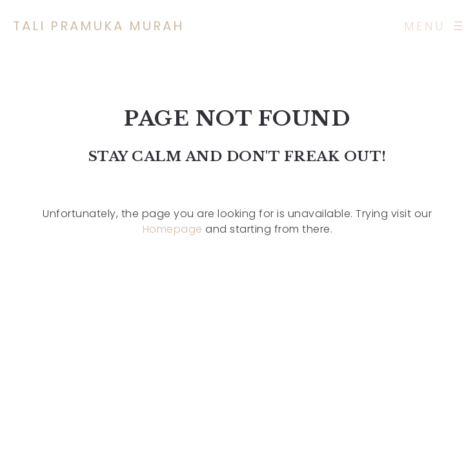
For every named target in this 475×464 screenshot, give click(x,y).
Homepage (173, 229)
